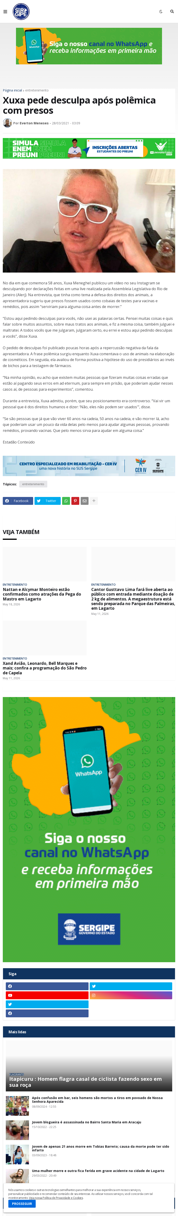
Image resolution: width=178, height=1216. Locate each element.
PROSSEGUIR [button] (22, 1203)
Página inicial (12, 90)
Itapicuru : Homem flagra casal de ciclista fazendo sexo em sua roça (85, 1082)
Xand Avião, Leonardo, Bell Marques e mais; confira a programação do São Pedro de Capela (45, 668)
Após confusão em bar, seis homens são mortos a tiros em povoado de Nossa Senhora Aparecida (97, 1100)
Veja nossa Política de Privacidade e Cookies (56, 1198)
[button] (5, 12)
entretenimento (37, 90)
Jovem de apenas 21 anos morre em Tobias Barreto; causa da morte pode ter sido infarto (100, 1149)
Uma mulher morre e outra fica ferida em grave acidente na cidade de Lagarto (98, 1171)
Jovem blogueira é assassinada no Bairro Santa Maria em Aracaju (86, 1122)
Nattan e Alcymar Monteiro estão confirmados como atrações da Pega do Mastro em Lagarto (42, 594)
